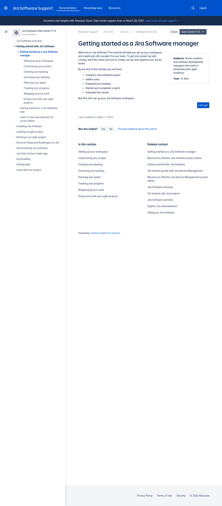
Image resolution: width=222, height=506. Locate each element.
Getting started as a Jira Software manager (171, 151)
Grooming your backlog (37, 77)
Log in (203, 8)
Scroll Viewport (113, 233)
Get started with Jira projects (163, 193)
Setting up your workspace (38, 60)
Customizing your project (37, 66)
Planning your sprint (35, 82)
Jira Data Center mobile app (31, 153)
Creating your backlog (36, 71)
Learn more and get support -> (162, 20)
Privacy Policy (144, 495)
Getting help (23, 164)
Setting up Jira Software (160, 212)
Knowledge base (93, 8)
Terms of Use (164, 495)
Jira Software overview (29, 40)
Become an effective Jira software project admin (174, 158)
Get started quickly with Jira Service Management (175, 170)
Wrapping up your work (36, 93)
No (111, 129)
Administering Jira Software (31, 148)
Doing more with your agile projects (98, 196)
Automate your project (28, 169)
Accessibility (23, 159)
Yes (103, 129)
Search (193, 8)
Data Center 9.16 (193, 32)
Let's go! (203, 105)
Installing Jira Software (29, 126)
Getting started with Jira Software (35, 46)
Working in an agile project (31, 137)
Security (180, 495)
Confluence (95, 233)
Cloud (174, 31)
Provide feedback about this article (137, 129)
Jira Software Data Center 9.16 (39, 30)
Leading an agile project (29, 131)
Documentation (68, 8)
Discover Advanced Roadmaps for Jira (37, 142)
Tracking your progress (36, 88)
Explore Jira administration (162, 206)
